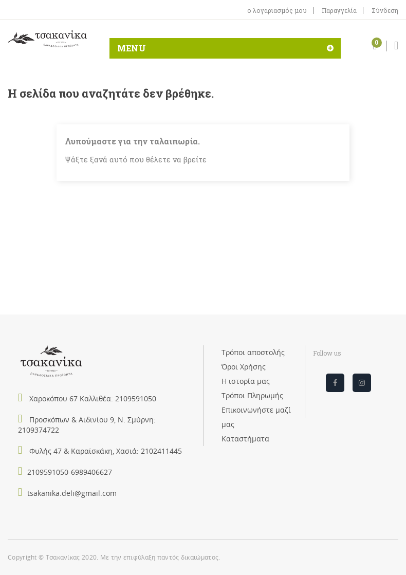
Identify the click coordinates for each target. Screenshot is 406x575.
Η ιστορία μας (246, 381)
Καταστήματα (245, 438)
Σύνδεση (385, 10)
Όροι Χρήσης (244, 367)
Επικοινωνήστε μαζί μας (256, 417)
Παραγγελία (339, 10)
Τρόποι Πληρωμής (252, 395)
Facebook (335, 383)
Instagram (362, 383)
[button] (375, 47)
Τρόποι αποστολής (253, 352)
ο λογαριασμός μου (277, 10)
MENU (131, 48)
